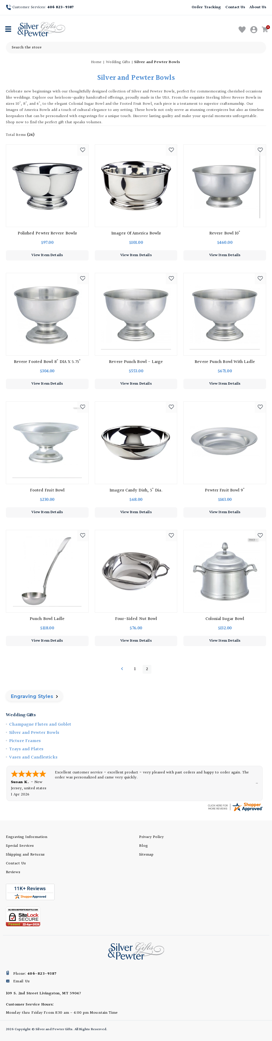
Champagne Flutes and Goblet (40, 724)
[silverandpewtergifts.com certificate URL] (235, 807)
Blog (143, 846)
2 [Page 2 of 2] (147, 669)
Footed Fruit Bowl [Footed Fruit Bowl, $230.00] (47, 490)
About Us (257, 7)
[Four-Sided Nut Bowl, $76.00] (136, 571)
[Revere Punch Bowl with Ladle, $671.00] (225, 314)
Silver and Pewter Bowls (34, 732)
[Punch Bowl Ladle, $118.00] (47, 571)
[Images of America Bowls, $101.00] (136, 186)
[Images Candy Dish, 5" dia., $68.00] (136, 443)
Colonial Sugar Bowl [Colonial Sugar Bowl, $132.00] (224, 619)
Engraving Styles (34, 696)
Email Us (21, 981)
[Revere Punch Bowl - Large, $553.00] (136, 314)
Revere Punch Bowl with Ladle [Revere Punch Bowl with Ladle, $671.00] (225, 362)
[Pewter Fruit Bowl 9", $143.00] (225, 443)
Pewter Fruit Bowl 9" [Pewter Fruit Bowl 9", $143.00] (225, 490)
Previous (122, 669)
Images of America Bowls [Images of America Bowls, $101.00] (136, 233)
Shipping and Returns (25, 854)
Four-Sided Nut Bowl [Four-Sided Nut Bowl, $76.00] (136, 619)
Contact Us (235, 7)
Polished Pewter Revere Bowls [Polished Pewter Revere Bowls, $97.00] (47, 233)
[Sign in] (254, 30)
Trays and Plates (26, 749)
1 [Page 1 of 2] (135, 669)
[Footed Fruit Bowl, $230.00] (47, 443)
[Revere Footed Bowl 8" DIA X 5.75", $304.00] (47, 314)
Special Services (20, 846)
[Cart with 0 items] (266, 29)
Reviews (13, 872)
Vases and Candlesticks (33, 757)
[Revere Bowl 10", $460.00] (225, 186)
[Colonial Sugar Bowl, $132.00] (225, 571)
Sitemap (146, 854)
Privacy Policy (151, 837)
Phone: (34, 974)
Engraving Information (26, 837)
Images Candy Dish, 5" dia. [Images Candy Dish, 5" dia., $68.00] (135, 490)
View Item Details (47, 255)
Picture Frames (25, 741)
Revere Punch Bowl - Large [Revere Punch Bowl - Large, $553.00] (136, 362)
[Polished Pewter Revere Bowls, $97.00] (47, 186)
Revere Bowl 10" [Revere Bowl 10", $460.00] (224, 233)
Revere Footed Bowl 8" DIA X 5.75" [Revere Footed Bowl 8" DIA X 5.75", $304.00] (47, 362)
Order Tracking (206, 7)
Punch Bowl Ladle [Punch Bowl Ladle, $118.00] (47, 619)
